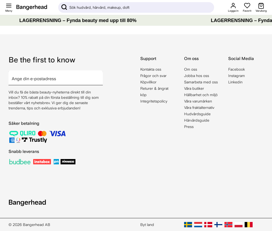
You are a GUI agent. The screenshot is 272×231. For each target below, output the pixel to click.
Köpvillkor (148, 82)
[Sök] (136, 7)
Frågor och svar (153, 76)
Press (189, 127)
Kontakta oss (150, 69)
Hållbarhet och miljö (201, 95)
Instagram (236, 76)
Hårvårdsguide (196, 120)
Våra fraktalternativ (199, 107)
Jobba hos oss (196, 76)
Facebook (236, 69)
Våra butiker (194, 88)
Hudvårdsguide (197, 114)
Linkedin (235, 82)
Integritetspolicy (153, 101)
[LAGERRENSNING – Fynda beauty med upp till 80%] (136, 20)
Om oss (190, 69)
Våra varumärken (198, 101)
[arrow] (101, 74)
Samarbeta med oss (201, 82)
